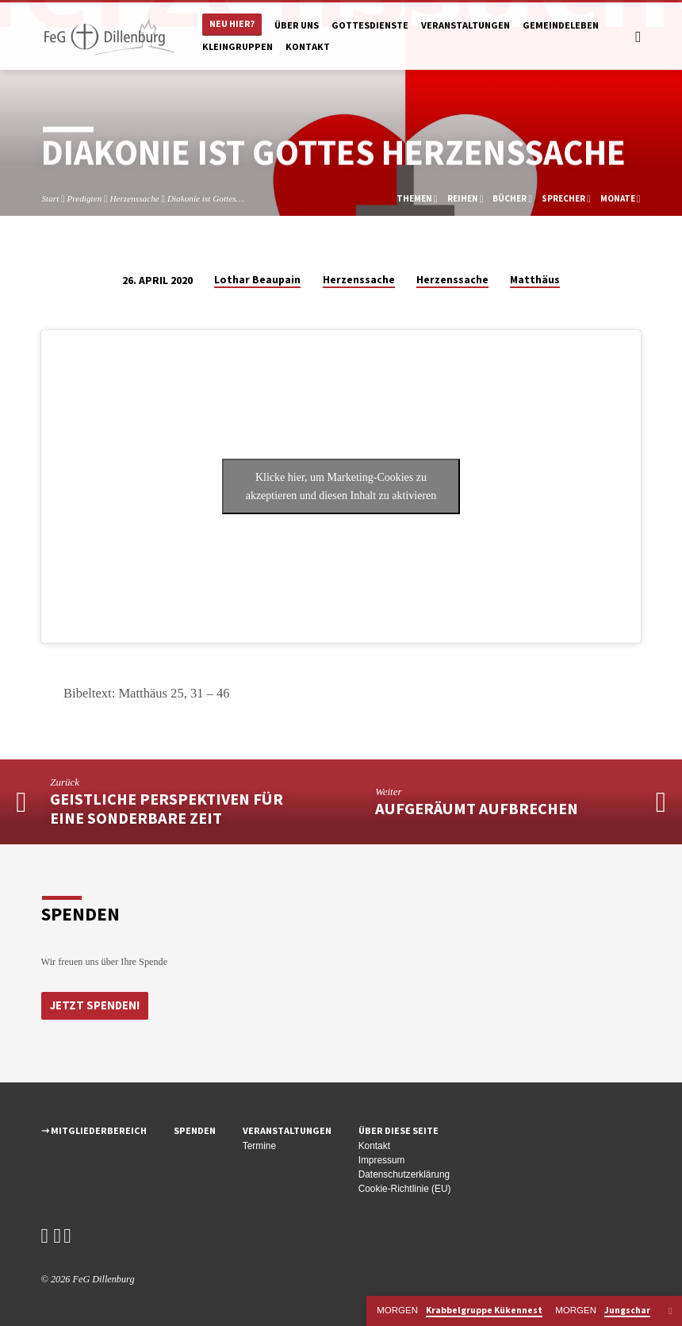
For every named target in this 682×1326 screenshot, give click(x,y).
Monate (620, 198)
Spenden (195, 1130)
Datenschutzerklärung (404, 1174)
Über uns (296, 25)
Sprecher (566, 198)
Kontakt (307, 46)
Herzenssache (134, 198)
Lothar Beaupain (257, 279)
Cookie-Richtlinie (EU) (404, 1188)
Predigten (84, 198)
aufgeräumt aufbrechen (476, 808)
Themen (417, 198)
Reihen (465, 198)
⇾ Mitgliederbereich (94, 1130)
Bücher (512, 198)
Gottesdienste (369, 25)
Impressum (381, 1160)
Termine (259, 1145)
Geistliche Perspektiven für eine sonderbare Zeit (166, 808)
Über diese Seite (398, 1130)
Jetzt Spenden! (94, 1004)
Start (50, 198)
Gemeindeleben (561, 25)
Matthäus (535, 279)
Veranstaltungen (465, 25)
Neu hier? (232, 23)
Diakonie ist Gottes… (205, 198)
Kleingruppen (237, 46)
